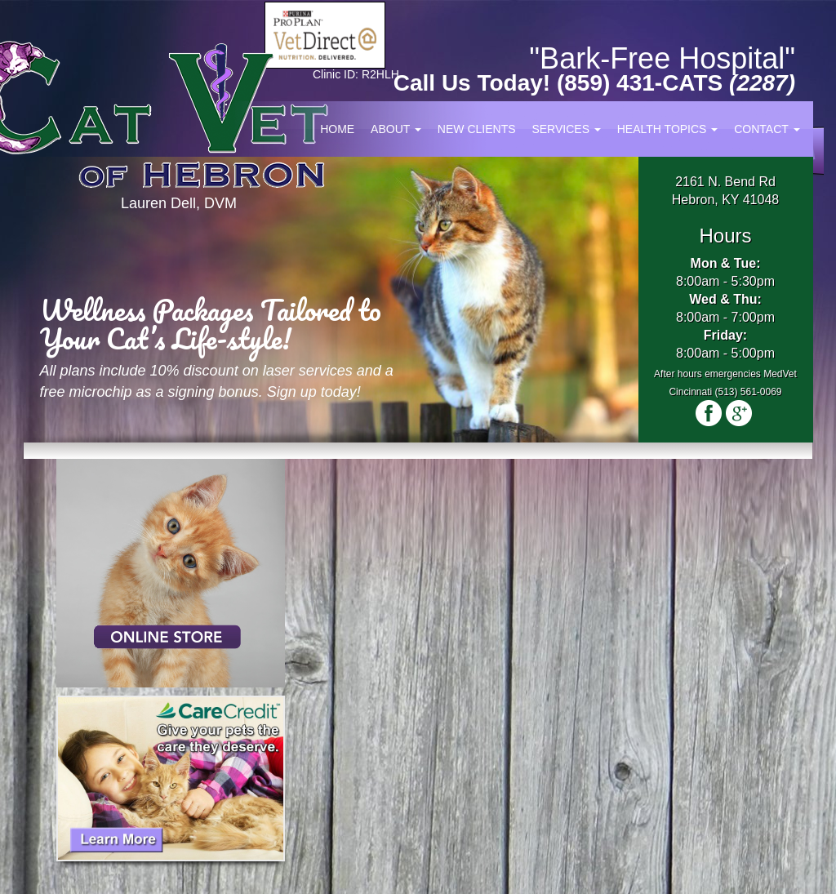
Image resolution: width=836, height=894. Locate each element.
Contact (766, 129)
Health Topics (667, 129)
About (396, 129)
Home (337, 129)
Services (565, 129)
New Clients (477, 129)
